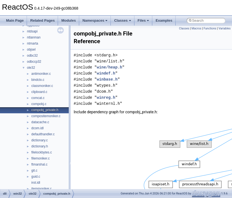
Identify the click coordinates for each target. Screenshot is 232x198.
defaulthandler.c (43, 134)
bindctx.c (37, 80)
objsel (31, 49)
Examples (164, 20)
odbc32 (32, 55)
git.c (34, 170)
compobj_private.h (44, 110)
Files (143, 20)
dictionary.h (39, 146)
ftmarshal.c (39, 164)
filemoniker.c (40, 158)
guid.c (35, 176)
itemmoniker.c (41, 189)
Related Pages (42, 20)
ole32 (31, 68)
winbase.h (107, 79)
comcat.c (38, 98)
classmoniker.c (42, 86)
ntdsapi (32, 31)
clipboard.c (39, 92)
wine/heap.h (109, 67)
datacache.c (40, 122)
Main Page (15, 20)
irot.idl (35, 183)
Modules (68, 20)
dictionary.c (39, 140)
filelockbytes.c (41, 152)
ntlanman (33, 37)
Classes (122, 20)
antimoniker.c (41, 74)
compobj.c (38, 104)
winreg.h (106, 97)
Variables (225, 28)
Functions (209, 28)
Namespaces (95, 20)
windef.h (106, 73)
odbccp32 (34, 62)
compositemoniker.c (45, 116)
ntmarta (32, 43)
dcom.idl (37, 128)
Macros (196, 28)
